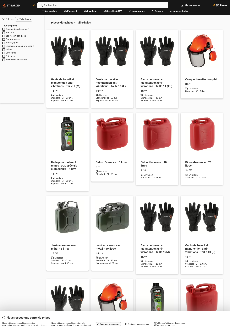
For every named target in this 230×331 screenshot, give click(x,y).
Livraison (90, 11)
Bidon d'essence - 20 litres (198, 164)
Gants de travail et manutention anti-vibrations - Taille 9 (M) (65, 83)
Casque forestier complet (201, 79)
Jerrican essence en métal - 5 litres (63, 247)
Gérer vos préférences (164, 325)
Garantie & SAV (113, 11)
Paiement (70, 11)
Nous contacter (179, 11)
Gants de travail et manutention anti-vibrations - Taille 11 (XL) (156, 83)
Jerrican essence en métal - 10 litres (108, 247)
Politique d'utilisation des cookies (169, 323)
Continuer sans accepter (137, 324)
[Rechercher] (102, 5)
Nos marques (137, 11)
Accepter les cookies (108, 324)
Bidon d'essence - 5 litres (111, 162)
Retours (157, 11)
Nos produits (49, 11)
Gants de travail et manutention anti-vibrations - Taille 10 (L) (111, 83)
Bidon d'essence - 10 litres (154, 164)
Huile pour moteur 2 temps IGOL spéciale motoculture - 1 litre (64, 166)
